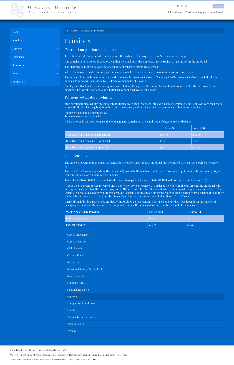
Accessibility (43, 350)
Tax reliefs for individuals (81, 317)
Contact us (18, 81)
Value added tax (76, 324)
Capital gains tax (76, 241)
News (15, 73)
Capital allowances (77, 234)
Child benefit (74, 248)
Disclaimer (55, 350)
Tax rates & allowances (92, 30)
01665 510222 (178, 12)
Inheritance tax (76, 276)
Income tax (73, 262)
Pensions (72, 296)
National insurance (78, 289)
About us (17, 40)
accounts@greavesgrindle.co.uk (208, 12)
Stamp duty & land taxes (81, 303)
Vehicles (71, 330)
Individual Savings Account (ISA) (85, 269)
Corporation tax (76, 255)
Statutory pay (75, 310)
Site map (33, 350)
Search (218, 6)
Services (17, 48)
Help (64, 350)
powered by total (83, 359)
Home (15, 32)
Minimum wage (76, 282)
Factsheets (18, 56)
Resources (18, 65)
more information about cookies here (109, 354)
